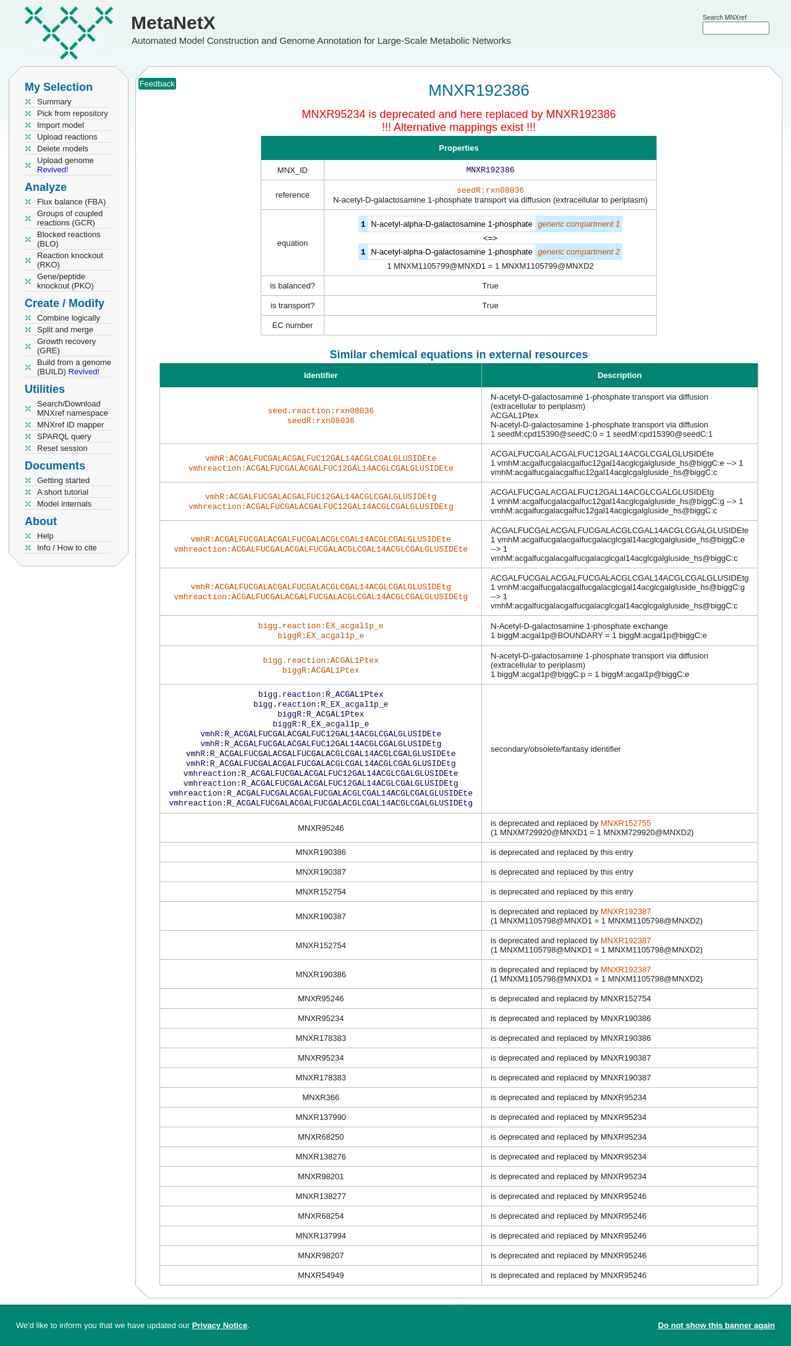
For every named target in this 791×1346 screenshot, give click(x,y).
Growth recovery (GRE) (66, 346)
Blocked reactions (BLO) (69, 239)
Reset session (62, 448)
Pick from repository (72, 113)
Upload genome (65, 165)
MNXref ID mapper (70, 424)
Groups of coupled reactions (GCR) (70, 218)
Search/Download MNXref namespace (72, 408)
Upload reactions (67, 136)
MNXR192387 (626, 930)
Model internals (64, 503)
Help (45, 536)
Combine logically (68, 317)
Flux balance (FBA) (71, 201)
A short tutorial (62, 492)
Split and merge (65, 329)
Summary (54, 101)
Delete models (62, 148)
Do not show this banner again (716, 1325)
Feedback (157, 83)
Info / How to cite (67, 547)
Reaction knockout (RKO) (70, 260)
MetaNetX (173, 22)
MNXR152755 (626, 841)
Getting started (63, 480)
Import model (60, 125)
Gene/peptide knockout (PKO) (65, 281)
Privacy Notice (220, 1325)
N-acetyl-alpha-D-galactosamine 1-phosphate (452, 226)
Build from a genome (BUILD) (74, 367)
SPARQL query (64, 436)
